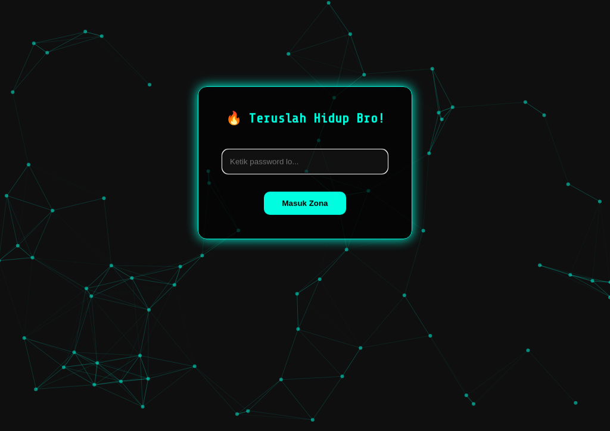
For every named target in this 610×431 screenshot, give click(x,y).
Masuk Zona (305, 202)
